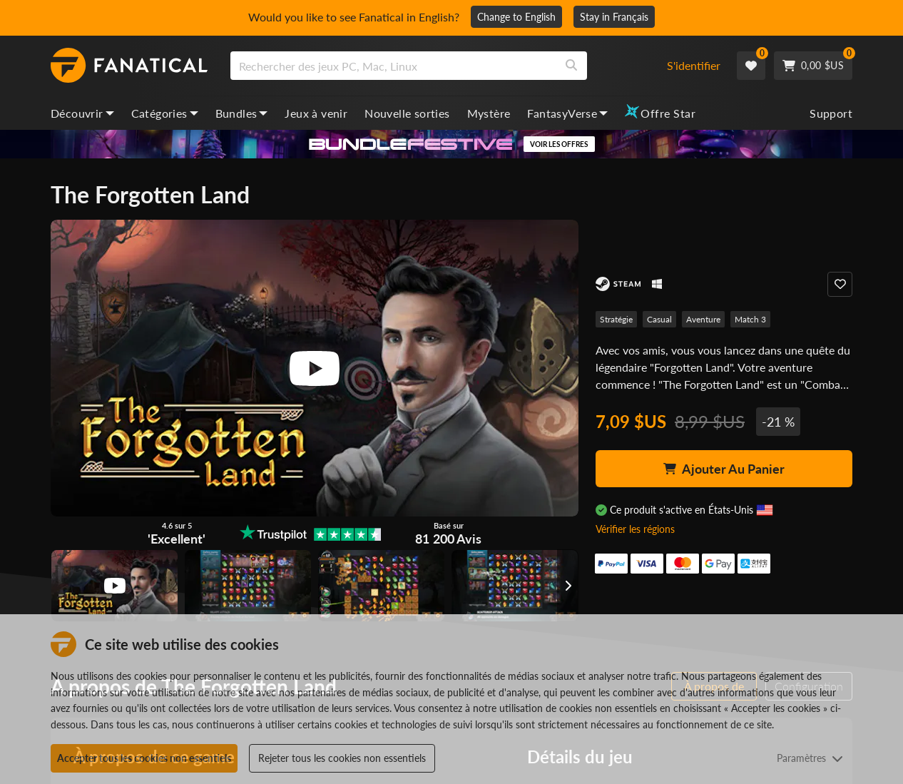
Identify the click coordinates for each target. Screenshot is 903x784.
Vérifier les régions (635, 529)
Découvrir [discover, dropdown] (82, 113)
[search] (393, 65)
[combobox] (439, 65)
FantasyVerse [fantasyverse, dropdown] (567, 113)
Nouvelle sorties (406, 113)
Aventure (703, 319)
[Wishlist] (751, 65)
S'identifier (693, 65)
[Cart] (813, 65)
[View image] (114, 585)
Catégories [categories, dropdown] (164, 113)
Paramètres (810, 758)
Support (831, 113)
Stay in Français (614, 17)
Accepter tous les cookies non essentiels (144, 758)
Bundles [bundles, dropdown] (241, 113)
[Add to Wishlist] (839, 284)
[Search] (571, 65)
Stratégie (616, 319)
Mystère (489, 113)
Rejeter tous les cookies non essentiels (342, 758)
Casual (659, 319)
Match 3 (750, 319)
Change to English (516, 17)
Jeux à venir (316, 113)
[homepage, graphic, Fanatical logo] (129, 65)
